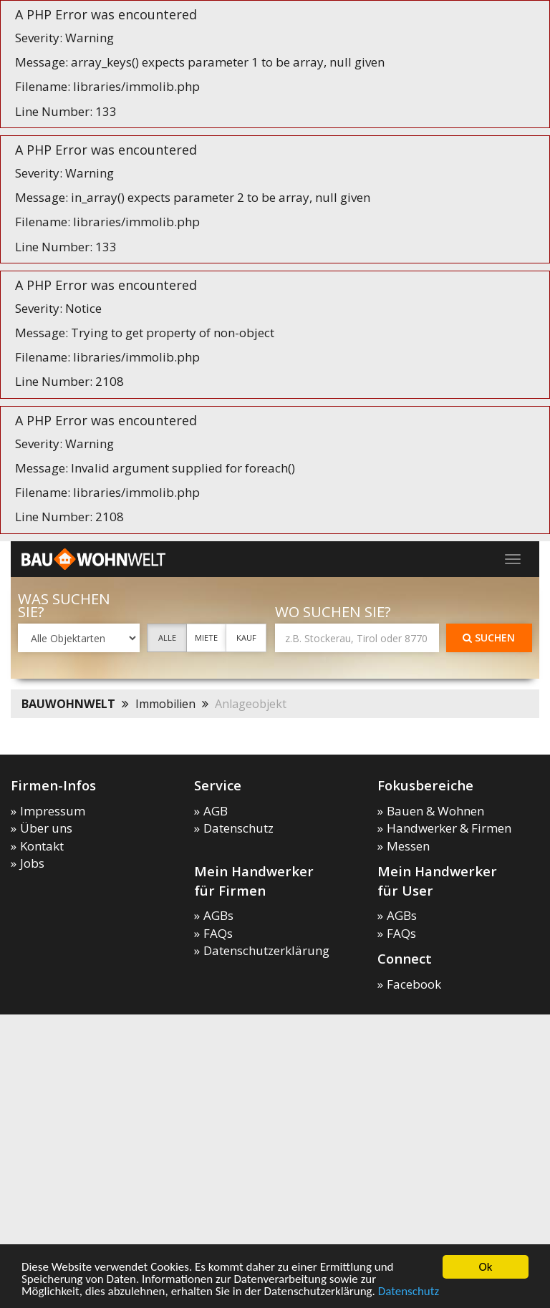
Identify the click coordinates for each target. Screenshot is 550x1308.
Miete (206, 637)
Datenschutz (408, 1291)
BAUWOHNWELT (68, 704)
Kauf (246, 637)
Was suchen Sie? (64, 605)
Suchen (489, 637)
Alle (167, 637)
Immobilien (165, 704)
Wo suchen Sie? (333, 612)
